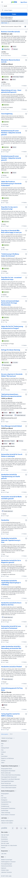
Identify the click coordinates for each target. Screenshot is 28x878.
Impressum (3, 868)
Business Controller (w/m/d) (10, 31)
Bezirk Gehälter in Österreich (8, 814)
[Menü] (2, 2)
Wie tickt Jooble (5, 843)
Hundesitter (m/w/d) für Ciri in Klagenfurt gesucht (11, 561)
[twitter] (21, 828)
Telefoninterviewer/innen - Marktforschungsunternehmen (11, 395)
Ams (2, 795)
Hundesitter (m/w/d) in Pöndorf (11, 666)
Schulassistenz (4, 804)
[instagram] (16, 828)
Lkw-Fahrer (3, 797)
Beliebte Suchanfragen (8, 738)
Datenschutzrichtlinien (6, 866)
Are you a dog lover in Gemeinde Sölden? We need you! (11, 375)
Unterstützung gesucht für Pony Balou (12, 689)
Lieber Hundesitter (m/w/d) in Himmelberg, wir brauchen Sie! (11, 647)
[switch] (25, 26)
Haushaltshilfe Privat (6, 802)
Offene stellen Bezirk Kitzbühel (8, 787)
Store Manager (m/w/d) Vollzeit (11, 426)
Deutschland (4, 756)
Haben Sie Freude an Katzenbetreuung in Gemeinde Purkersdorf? (11, 183)
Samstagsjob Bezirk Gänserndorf (9, 777)
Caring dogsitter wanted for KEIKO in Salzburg (10, 715)
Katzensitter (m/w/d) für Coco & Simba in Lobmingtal (11, 455)
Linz (2, 745)
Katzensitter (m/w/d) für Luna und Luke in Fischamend (11, 627)
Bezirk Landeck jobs (6, 772)
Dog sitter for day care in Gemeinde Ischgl (9, 208)
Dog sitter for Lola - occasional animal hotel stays (11, 278)
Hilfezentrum (4, 837)
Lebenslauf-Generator (6, 872)
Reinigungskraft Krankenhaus (8, 808)
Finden (14, 14)
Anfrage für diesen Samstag (10, 350)
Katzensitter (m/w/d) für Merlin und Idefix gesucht (11, 497)
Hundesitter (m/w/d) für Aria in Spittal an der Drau (11, 604)
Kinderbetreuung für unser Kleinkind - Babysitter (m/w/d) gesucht (11, 132)
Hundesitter (5, 520)
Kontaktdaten (4, 839)
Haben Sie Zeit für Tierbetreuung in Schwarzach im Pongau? (12, 327)
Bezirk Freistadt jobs (6, 783)
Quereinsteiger (4, 810)
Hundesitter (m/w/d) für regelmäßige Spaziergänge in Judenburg (11, 582)
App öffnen (24, 2)
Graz (2, 750)
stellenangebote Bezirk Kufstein (9, 785)
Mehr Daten (5, 23)
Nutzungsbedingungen (6, 863)
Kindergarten (4, 800)
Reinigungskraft (5, 793)
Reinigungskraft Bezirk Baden (8, 770)
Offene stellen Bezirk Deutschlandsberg (10, 775)
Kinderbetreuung (5, 806)
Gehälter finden (5, 870)
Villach (2, 762)
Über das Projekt (5, 835)
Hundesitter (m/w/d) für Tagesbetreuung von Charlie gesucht (10, 476)
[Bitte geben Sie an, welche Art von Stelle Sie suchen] (14, 6)
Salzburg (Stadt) (5, 747)
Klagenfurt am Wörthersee (7, 758)
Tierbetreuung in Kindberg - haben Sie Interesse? (10, 255)
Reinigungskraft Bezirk (6, 768)
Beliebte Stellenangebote (7, 820)
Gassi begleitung (6, 113)
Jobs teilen (3, 853)
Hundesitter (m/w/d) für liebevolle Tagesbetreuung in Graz (10, 540)
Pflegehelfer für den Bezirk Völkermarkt (10, 779)
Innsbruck (3, 752)
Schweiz (3, 760)
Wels (2, 754)
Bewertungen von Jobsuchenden (9, 845)
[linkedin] (25, 828)
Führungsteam (4, 841)
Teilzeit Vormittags (5, 812)
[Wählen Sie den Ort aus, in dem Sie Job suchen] (14, 10)
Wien (2, 743)
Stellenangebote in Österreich (8, 861)
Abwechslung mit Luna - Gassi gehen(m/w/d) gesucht (11, 91)
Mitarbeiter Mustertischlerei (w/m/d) (10, 61)
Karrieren (3, 847)
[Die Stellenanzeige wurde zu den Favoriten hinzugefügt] (26, 31)
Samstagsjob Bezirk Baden (7, 781)
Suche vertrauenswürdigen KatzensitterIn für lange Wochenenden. (10, 303)
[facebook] (12, 828)
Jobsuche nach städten (7, 822)
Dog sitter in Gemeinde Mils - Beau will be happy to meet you (11, 231)
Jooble (9, 876)
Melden (24, 55)
